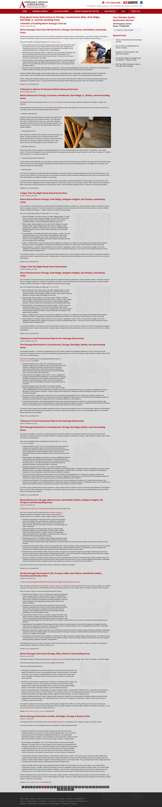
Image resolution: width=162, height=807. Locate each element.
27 (58, 784)
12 (58, 781)
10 (51, 781)
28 (62, 784)
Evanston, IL (63, 796)
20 (86, 781)
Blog (27, 84)
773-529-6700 (112, 2)
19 (83, 781)
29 (65, 784)
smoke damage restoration (46, 584)
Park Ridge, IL (43, 798)
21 (90, 781)
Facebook (141, 2)
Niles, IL (22, 796)
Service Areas (42, 793)
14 (65, 781)
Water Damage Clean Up (36, 706)
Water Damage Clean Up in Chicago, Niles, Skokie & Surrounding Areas (55, 648)
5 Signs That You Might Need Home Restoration (43, 193)
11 (55, 781)
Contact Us (32, 793)
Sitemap (74, 798)
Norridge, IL (66, 798)
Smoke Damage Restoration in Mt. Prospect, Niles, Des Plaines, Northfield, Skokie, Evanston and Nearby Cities (61, 572)
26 (107, 781)
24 (100, 781)
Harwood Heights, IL (55, 798)
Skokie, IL (70, 793)
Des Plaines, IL (53, 796)
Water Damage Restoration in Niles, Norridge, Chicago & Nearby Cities (55, 710)
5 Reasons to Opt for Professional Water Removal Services (49, 89)
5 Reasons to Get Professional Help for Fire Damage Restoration (52, 338)
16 (72, 781)
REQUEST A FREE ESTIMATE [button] (123, 30)
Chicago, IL (62, 793)
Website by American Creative (71, 804)
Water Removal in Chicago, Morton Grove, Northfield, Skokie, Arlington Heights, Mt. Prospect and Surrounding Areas (61, 501)
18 (79, 781)
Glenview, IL (72, 796)
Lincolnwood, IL (79, 793)
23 (97, 781)
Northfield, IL (24, 798)
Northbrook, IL (33, 798)
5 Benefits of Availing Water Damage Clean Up (43, 23)
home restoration (54, 213)
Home (22, 793)
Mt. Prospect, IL (82, 796)
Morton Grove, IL (52, 793)
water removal (52, 102)
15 (69, 781)
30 (69, 784)
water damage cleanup (54, 42)
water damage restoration (56, 716)
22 (93, 781)
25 (104, 781)
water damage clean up (55, 654)
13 (62, 781)
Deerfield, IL (43, 796)
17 (76, 781)
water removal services (53, 512)
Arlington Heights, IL (32, 796)
